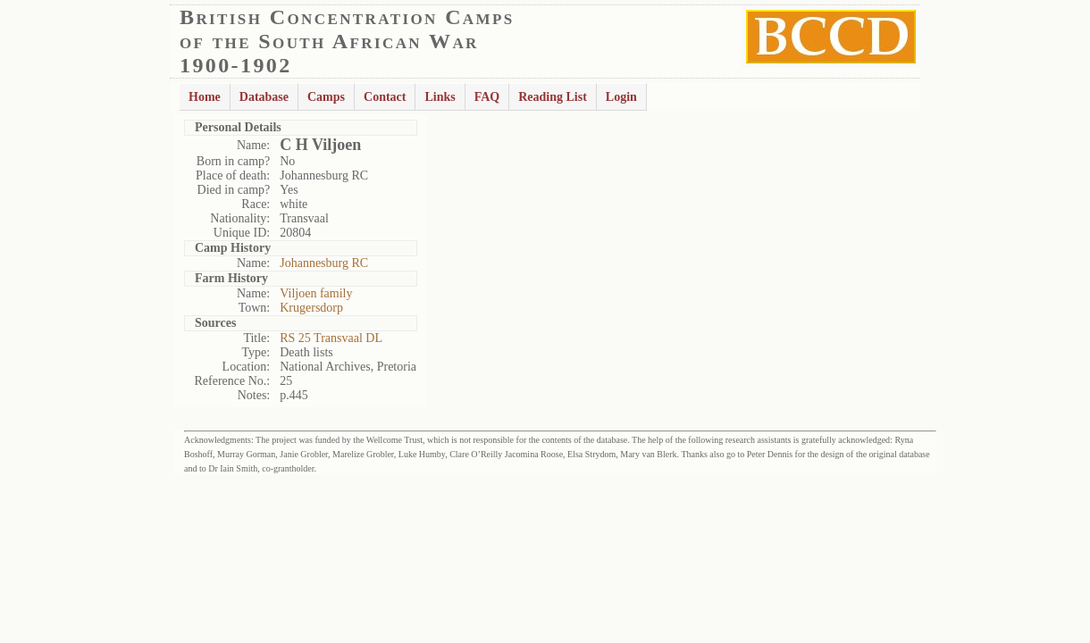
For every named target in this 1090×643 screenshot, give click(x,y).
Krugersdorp (311, 307)
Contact (385, 97)
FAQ (487, 97)
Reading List (552, 97)
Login (621, 97)
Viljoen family (316, 293)
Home (205, 97)
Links (439, 97)
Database (264, 97)
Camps (326, 97)
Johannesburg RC (324, 263)
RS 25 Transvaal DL (331, 338)
